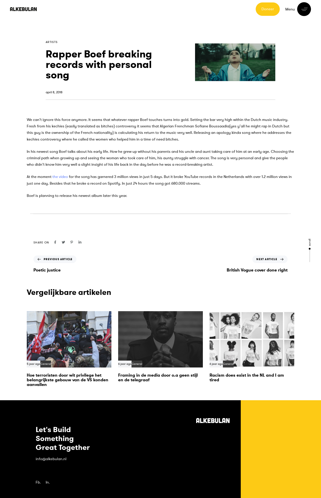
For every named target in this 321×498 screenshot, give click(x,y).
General (45, 364)
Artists (52, 42)
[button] (298, 9)
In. (48, 482)
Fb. (38, 482)
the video (60, 176)
